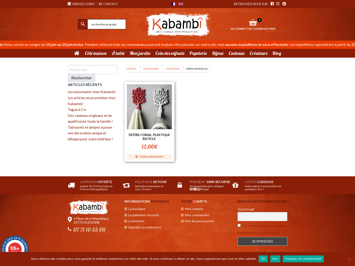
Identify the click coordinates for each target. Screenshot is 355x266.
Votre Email (246, 209)
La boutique (136, 209)
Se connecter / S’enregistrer (252, 28)
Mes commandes (197, 215)
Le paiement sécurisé (143, 215)
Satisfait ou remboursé (144, 227)
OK (263, 258)
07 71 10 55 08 (89, 229)
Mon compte (194, 209)
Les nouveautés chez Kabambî (91, 91)
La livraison (136, 221)
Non (275, 258)
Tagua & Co (77, 109)
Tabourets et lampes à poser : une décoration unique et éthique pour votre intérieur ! (91, 133)
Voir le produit (149, 156)
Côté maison (151, 68)
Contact (109, 4)
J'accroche (172, 68)
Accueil (131, 68)
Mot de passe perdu (199, 221)
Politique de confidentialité (303, 258)
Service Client (81, 4)
